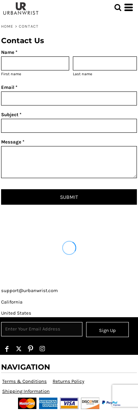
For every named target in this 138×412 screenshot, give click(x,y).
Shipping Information (26, 391)
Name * (9, 52)
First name (11, 74)
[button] (117, 7)
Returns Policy (68, 381)
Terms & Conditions (24, 381)
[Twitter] (19, 349)
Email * (9, 87)
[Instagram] (42, 349)
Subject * (11, 114)
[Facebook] (7, 349)
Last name (82, 74)
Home (7, 26)
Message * (12, 142)
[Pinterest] (30, 349)
